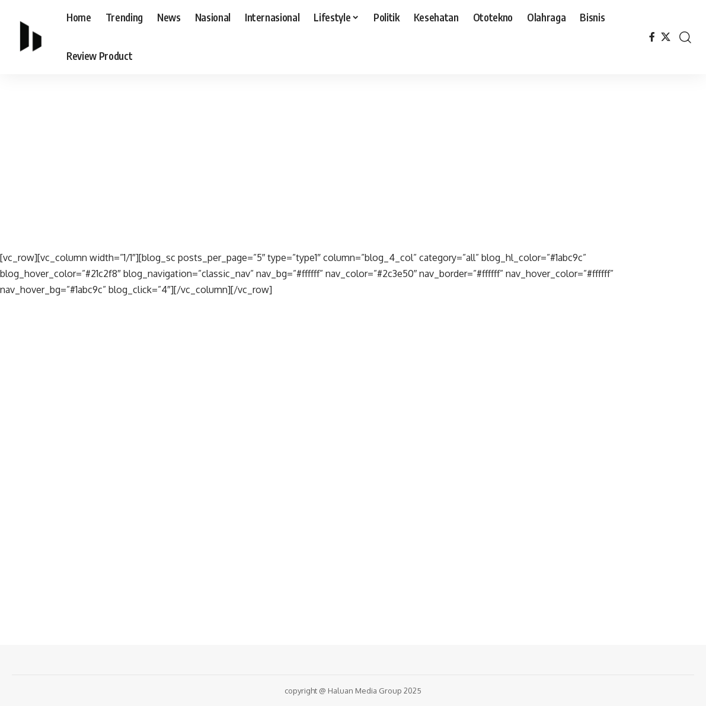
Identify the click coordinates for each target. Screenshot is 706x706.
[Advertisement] (353, 162)
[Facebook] (652, 37)
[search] (685, 37)
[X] (665, 37)
